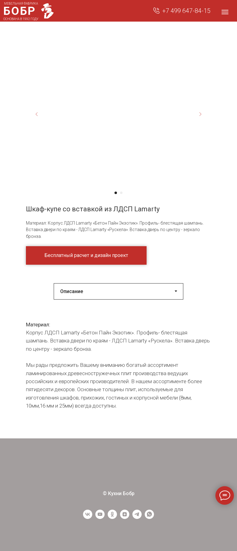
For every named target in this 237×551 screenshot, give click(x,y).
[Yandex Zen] (124, 517)
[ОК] (112, 517)
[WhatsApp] (149, 517)
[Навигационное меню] (225, 12)
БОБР (19, 11)
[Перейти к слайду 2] (121, 193)
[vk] (87, 517)
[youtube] (100, 517)
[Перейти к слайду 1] (115, 193)
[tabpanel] (118, 373)
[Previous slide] (36, 114)
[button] (86, 255)
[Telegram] (137, 517)
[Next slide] (200, 114)
